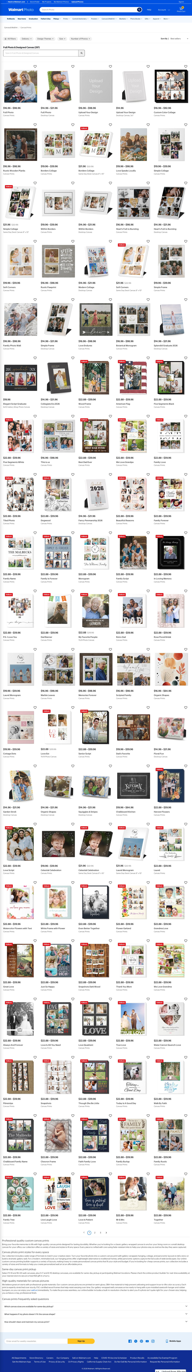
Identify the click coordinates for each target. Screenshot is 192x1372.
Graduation (33, 19)
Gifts (146, 19)
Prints (65, 19)
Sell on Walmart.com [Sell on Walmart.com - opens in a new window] (81, 1358)
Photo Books (135, 19)
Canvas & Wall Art (108, 19)
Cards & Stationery (79, 19)
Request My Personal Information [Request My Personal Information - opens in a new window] (165, 1362)
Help (149, 9)
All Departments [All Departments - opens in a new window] (19, 1358)
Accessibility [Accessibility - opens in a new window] (153, 1358)
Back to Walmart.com (15, 2)
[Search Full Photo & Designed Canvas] (40, 53)
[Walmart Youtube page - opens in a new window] (147, 1341)
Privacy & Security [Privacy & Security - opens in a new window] (57, 1362)
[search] (81, 53)
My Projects (46, 2)
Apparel (156, 19)
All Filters (10, 39)
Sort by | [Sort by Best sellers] (165, 38)
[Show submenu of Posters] (98, 18)
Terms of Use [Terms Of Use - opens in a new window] (40, 1362)
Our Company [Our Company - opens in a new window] (63, 1358)
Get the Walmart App (21, 1362)
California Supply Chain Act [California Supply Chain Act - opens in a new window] (99, 1362)
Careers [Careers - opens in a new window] (49, 1358)
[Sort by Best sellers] (179, 38)
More (166, 19)
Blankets (122, 19)
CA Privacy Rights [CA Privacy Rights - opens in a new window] (76, 1362)
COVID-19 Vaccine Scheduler (114, 1358)
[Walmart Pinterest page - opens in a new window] (141, 1341)
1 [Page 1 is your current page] (89, 1233)
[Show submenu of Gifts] (149, 18)
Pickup (56, 19)
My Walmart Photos (61, 2)
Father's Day (46, 19)
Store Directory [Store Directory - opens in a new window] (36, 1358)
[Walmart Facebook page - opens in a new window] (130, 1341)
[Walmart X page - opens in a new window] (135, 1341)
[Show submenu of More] (169, 18)
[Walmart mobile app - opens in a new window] (173, 1341)
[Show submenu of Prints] (69, 18)
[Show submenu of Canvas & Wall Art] (116, 18)
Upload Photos (77, 2)
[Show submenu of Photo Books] (141, 18)
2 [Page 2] (94, 1233)
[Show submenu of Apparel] (160, 18)
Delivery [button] (26, 39)
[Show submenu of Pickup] (60, 18)
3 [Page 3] (100, 1233)
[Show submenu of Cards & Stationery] (88, 18)
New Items (22, 19)
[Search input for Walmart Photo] (88, 9)
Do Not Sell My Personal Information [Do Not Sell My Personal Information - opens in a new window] (130, 1362)
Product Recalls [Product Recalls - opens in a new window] (137, 1358)
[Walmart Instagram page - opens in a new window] (153, 1341)
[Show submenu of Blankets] (127, 18)
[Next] (106, 1233)
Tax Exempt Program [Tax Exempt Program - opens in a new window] (168, 1358)
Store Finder (35, 2)
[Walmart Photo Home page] (21, 9)
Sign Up (81, 1341)
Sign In (181, 2)
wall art (34, 1290)
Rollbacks (11, 19)
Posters (94, 19)
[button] (20, 66)
